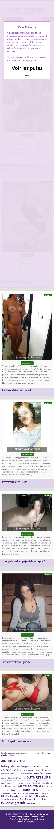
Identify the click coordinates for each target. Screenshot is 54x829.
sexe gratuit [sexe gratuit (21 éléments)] (16, 803)
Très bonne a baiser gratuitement (16, 390)
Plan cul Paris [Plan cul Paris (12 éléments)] (42, 770)
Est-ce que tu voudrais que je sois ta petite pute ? (23, 561)
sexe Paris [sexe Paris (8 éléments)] (31, 803)
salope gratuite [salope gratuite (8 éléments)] (30, 795)
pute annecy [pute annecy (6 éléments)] (34, 773)
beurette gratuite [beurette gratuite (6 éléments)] (25, 767)
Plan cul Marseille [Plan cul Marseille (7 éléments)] (25, 770)
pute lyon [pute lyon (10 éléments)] (22, 785)
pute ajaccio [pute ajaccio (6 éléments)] (6, 773)
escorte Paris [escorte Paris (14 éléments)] (9, 770)
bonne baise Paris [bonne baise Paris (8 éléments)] (40, 766)
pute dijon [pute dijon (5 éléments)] (22, 778)
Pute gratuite (31, 822)
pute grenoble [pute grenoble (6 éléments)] (36, 783)
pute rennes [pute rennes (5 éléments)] (42, 790)
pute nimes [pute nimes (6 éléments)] (18, 790)
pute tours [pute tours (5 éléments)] (21, 793)
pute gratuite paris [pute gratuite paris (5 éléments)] (23, 783)
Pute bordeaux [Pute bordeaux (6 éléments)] (45, 773)
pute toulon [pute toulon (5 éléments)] (13, 793)
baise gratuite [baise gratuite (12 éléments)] (9, 766)
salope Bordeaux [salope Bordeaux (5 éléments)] (17, 796)
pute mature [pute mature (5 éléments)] (47, 786)
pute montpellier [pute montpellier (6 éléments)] (7, 790)
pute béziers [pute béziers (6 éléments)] (14, 778)
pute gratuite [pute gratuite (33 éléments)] (38, 776)
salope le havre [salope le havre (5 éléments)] (43, 796)
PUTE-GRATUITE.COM (17, 814)
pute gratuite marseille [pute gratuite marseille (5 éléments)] (41, 781)
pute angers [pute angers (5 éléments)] (25, 773)
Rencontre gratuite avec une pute (16, 741)
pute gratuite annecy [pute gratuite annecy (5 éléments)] (24, 781)
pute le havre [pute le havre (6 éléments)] (47, 783)
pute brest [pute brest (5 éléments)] (5, 778)
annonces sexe (14, 753)
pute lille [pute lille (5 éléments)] (4, 786)
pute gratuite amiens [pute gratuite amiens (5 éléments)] (9, 781)
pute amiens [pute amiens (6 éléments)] (15, 773)
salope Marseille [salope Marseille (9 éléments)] (20, 799)
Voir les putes (27, 68)
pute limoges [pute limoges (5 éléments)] (12, 786)
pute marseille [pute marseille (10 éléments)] (35, 785)
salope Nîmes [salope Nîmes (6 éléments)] (34, 799)
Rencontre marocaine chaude (14, 482)
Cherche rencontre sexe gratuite (16, 662)
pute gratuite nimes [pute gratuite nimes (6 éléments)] (8, 783)
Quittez (27, 75)
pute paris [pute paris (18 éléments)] (30, 790)
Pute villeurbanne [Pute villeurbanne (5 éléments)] (32, 793)
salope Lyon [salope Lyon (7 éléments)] (6, 799)
